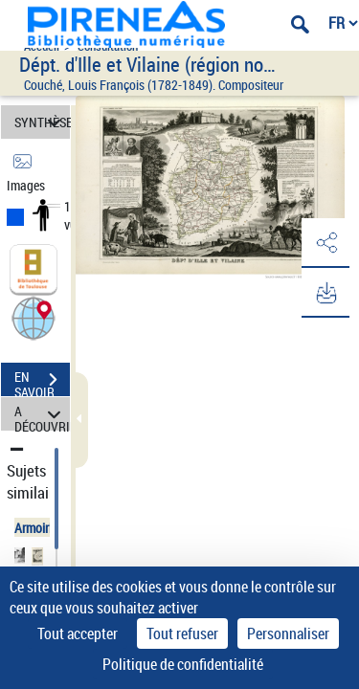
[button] (33, 317)
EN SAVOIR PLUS (42, 382)
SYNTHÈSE (42, 122)
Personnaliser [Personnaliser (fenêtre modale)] (288, 633)
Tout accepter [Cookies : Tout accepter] (77, 633)
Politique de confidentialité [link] (182, 664)
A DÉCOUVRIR (42, 414)
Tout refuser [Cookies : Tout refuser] (182, 633)
